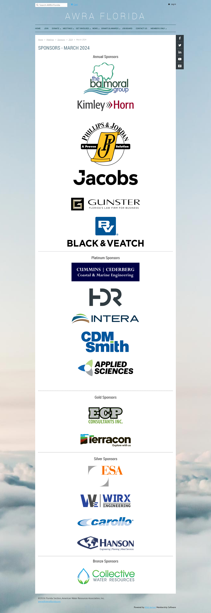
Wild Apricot (150, 607)
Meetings (50, 39)
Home (40, 39)
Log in (173, 4)
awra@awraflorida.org (49, 601)
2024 (71, 39)
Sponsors (61, 39)
